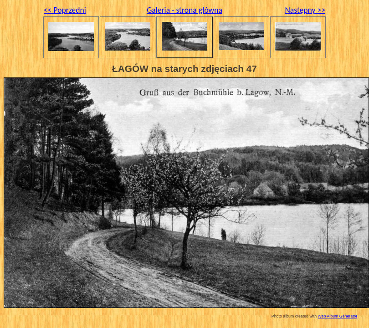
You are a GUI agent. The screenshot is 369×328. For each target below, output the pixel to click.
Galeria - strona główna (184, 10)
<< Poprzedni (65, 10)
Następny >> (305, 10)
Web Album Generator (338, 316)
